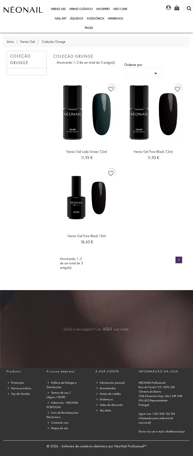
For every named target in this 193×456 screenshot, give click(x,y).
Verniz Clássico (81, 9)
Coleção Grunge (20, 59)
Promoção (17, 383)
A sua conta (107, 371)
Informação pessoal (112, 383)
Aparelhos (115, 18)
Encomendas (108, 388)
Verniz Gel (58, 9)
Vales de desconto (111, 405)
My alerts (105, 410)
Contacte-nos (59, 423)
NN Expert (103, 9)
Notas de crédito (110, 394)
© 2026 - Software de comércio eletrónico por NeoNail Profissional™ (96, 446)
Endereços (106, 399)
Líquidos (76, 18)
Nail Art (60, 18)
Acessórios (95, 18)
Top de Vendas (20, 394)
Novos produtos (21, 388)
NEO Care (120, 9)
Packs (89, 28)
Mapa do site (59, 428)
